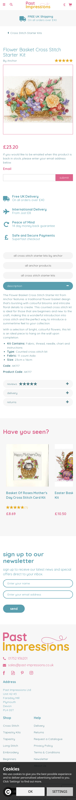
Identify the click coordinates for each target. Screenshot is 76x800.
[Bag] (70, 4)
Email (7, 169)
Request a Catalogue (48, 739)
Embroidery (11, 752)
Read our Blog (13, 672)
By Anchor (10, 60)
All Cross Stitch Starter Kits (38, 275)
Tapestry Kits (12, 732)
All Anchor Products (38, 265)
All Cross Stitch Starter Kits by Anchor (38, 255)
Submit (64, 177)
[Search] (11, 5)
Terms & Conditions (47, 752)
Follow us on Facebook (3, 672)
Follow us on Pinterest (22, 672)
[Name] (38, 583)
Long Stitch (10, 745)
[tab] (38, 286)
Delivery (39, 725)
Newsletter (41, 759)
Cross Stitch (11, 725)
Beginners (9, 759)
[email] (38, 594)
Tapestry (9, 739)
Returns (39, 732)
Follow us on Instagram (31, 672)
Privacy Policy (43, 745)
